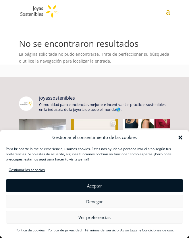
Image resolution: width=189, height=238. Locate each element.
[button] (180, 137)
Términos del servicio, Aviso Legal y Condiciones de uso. (129, 230)
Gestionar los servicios (27, 169)
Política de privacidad (65, 230)
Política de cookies (30, 230)
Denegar (94, 201)
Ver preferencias (94, 217)
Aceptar (94, 186)
